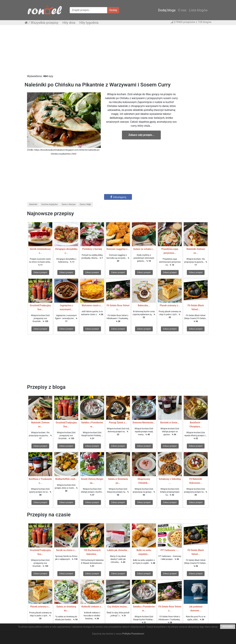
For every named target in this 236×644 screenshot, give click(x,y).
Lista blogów (198, 10)
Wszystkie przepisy (44, 23)
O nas (182, 10)
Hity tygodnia (88, 23)
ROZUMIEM (228, 626)
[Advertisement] (118, 51)
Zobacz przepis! (40, 272)
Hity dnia (68, 23)
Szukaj (113, 10)
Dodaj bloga (166, 10)
